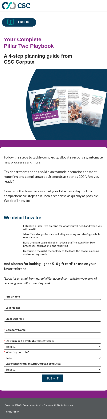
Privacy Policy (12, 411)
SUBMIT (53, 378)
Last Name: (12, 307)
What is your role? (16, 352)
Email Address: (14, 318)
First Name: (12, 296)
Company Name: (15, 330)
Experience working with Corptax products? (32, 363)
